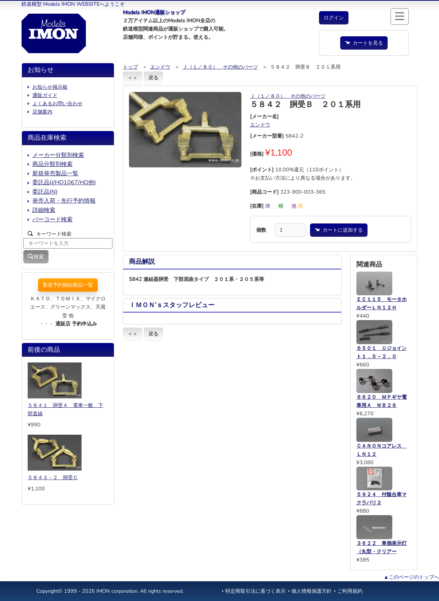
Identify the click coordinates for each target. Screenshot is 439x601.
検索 (36, 256)
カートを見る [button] (364, 42)
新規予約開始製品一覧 (68, 284)
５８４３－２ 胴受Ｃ (53, 477)
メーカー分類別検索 (58, 155)
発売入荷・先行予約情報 (64, 201)
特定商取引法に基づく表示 (255, 591)
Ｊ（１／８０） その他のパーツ (220, 66)
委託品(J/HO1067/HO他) (64, 182)
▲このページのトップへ (411, 577)
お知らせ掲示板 (50, 87)
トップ (130, 66)
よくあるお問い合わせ (57, 103)
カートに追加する (339, 230)
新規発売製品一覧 (55, 173)
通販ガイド (44, 95)
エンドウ (160, 66)
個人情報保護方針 (311, 591)
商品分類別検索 (52, 164)
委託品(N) (44, 192)
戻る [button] (153, 77)
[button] (333, 17)
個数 (261, 230)
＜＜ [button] (133, 77)
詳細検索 (43, 210)
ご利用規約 (349, 591)
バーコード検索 (52, 219)
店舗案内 (42, 111)
